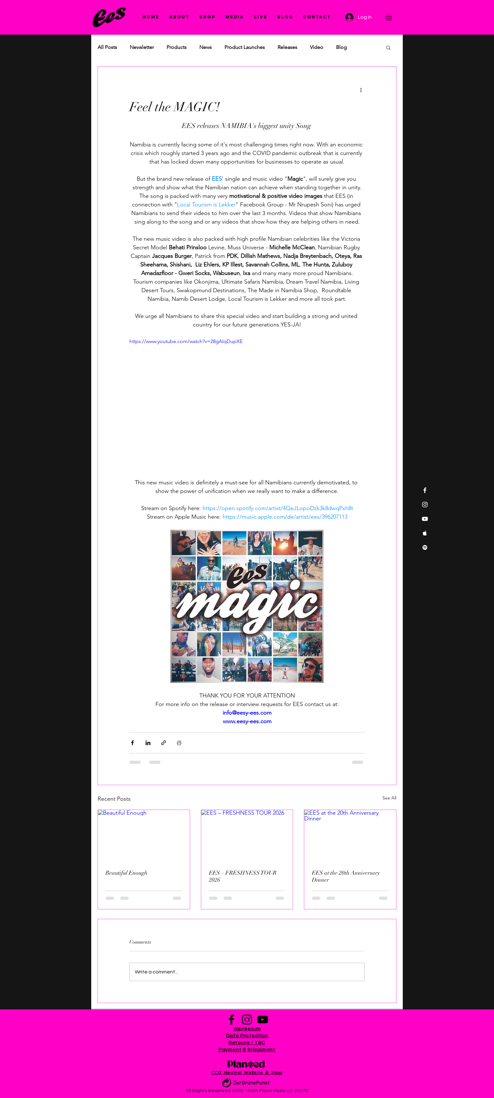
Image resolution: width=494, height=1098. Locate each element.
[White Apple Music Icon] (425, 533)
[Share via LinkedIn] (148, 743)
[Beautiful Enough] (144, 835)
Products (177, 47)
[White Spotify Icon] (425, 547)
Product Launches (244, 47)
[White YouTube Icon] (425, 518)
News (205, 47)
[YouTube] (262, 1019)
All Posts (107, 47)
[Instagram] (247, 1019)
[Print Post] (179, 743)
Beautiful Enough (127, 872)
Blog (341, 47)
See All (389, 798)
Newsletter (142, 47)
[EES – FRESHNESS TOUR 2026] (247, 835)
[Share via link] (164, 743)
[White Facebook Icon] (425, 490)
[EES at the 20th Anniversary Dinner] (350, 835)
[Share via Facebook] (132, 743)
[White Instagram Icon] (425, 504)
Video (316, 47)
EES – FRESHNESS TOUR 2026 (243, 876)
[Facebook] (231, 1019)
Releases (287, 47)
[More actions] (361, 89)
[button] (234, 17)
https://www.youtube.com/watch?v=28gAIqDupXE (186, 341)
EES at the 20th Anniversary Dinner (346, 876)
